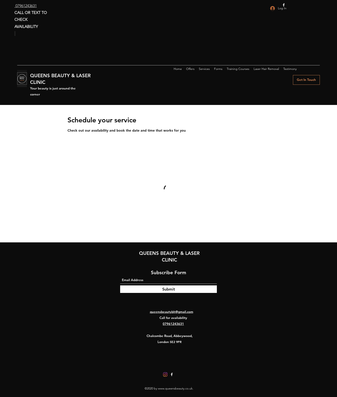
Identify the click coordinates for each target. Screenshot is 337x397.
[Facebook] (172, 374)
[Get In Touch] (306, 80)
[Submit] (168, 289)
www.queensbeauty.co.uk (175, 388)
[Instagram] (165, 374)
